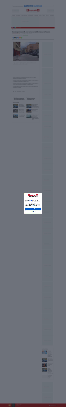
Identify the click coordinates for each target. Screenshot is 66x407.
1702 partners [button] (30, 200)
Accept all (33, 208)
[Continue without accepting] (33, 199)
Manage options (33, 211)
